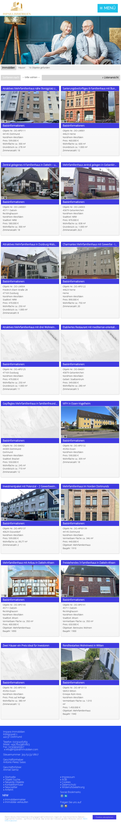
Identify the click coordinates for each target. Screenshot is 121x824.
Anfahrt (9, 789)
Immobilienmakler (15, 799)
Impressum (68, 777)
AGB (64, 779)
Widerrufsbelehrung (73, 787)
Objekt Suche (12, 779)
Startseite (10, 777)
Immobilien (8, 67)
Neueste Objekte (14, 782)
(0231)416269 (20, 741)
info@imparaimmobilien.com (22, 749)
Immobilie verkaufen (16, 802)
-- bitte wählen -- (31, 77)
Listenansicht (111, 77)
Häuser (21, 67)
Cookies (66, 782)
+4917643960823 (20, 744)
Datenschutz (69, 784)
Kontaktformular (14, 784)
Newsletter (11, 787)
